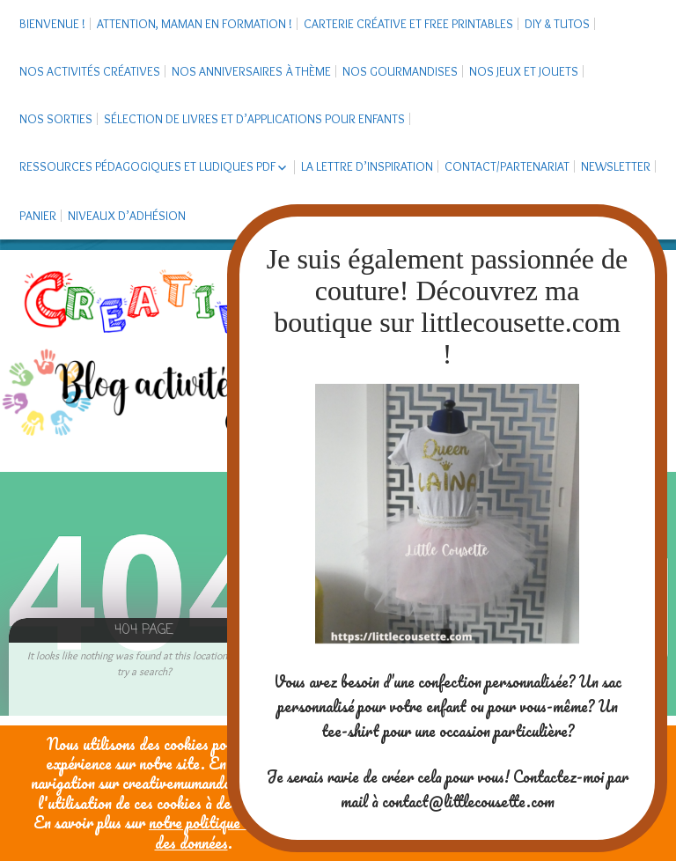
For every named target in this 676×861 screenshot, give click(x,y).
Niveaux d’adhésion (127, 216)
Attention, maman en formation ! (194, 24)
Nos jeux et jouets (523, 71)
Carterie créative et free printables (408, 24)
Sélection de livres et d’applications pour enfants (254, 119)
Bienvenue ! (52, 24)
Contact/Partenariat (507, 166)
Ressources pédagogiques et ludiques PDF (147, 166)
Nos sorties (55, 119)
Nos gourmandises (400, 71)
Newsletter (615, 166)
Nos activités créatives (89, 71)
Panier (37, 216)
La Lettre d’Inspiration (367, 166)
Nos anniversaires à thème (251, 71)
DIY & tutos (557, 24)
